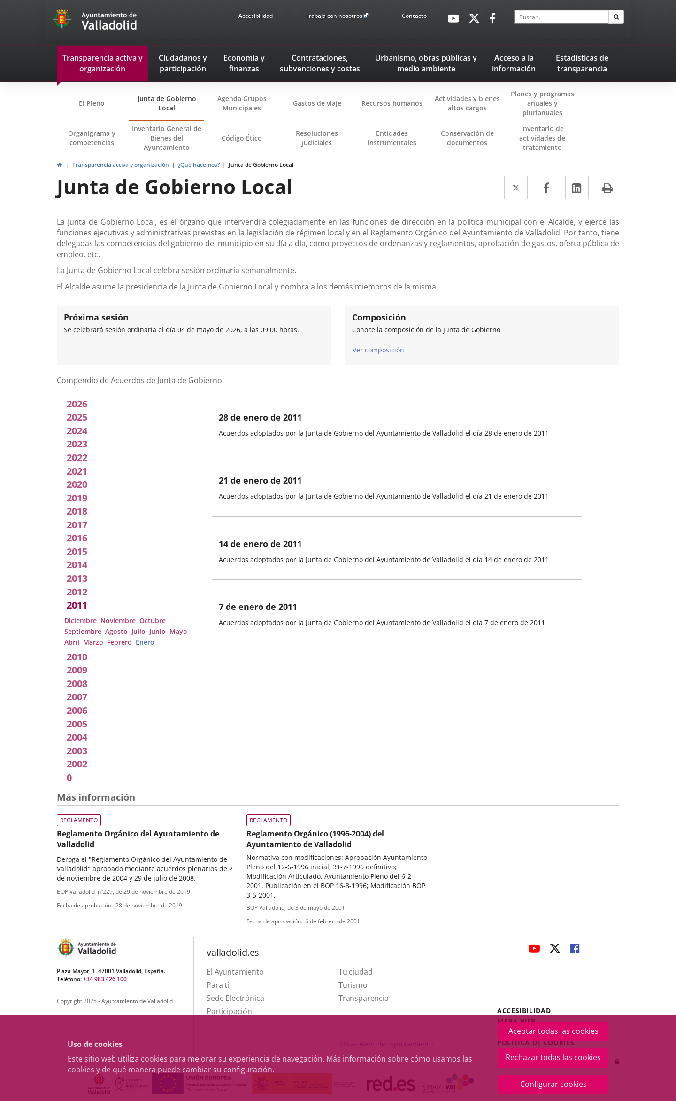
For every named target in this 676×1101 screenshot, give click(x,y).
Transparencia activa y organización (120, 165)
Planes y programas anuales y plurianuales (542, 103)
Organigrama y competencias (91, 138)
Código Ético (242, 137)
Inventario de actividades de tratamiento (542, 138)
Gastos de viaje (317, 103)
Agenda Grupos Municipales (242, 103)
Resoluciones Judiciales (317, 138)
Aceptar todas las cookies (553, 1031)
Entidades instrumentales (392, 138)
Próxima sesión (96, 317)
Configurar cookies (553, 1084)
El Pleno (92, 103)
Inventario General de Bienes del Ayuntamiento (166, 138)
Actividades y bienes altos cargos (467, 103)
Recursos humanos (391, 103)
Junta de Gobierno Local (167, 103)
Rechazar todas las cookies (553, 1057)
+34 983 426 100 (105, 979)
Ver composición (378, 349)
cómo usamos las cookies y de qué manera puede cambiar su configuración (270, 1064)
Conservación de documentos (470, 142)
